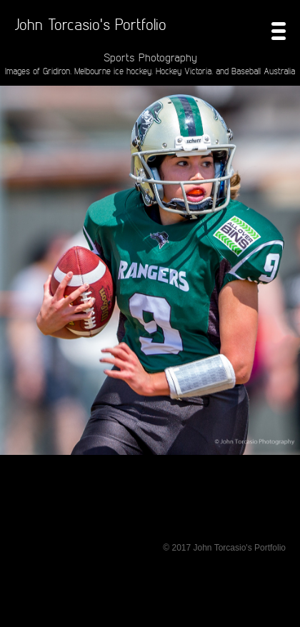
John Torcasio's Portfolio (90, 24)
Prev (16, 301)
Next (284, 301)
